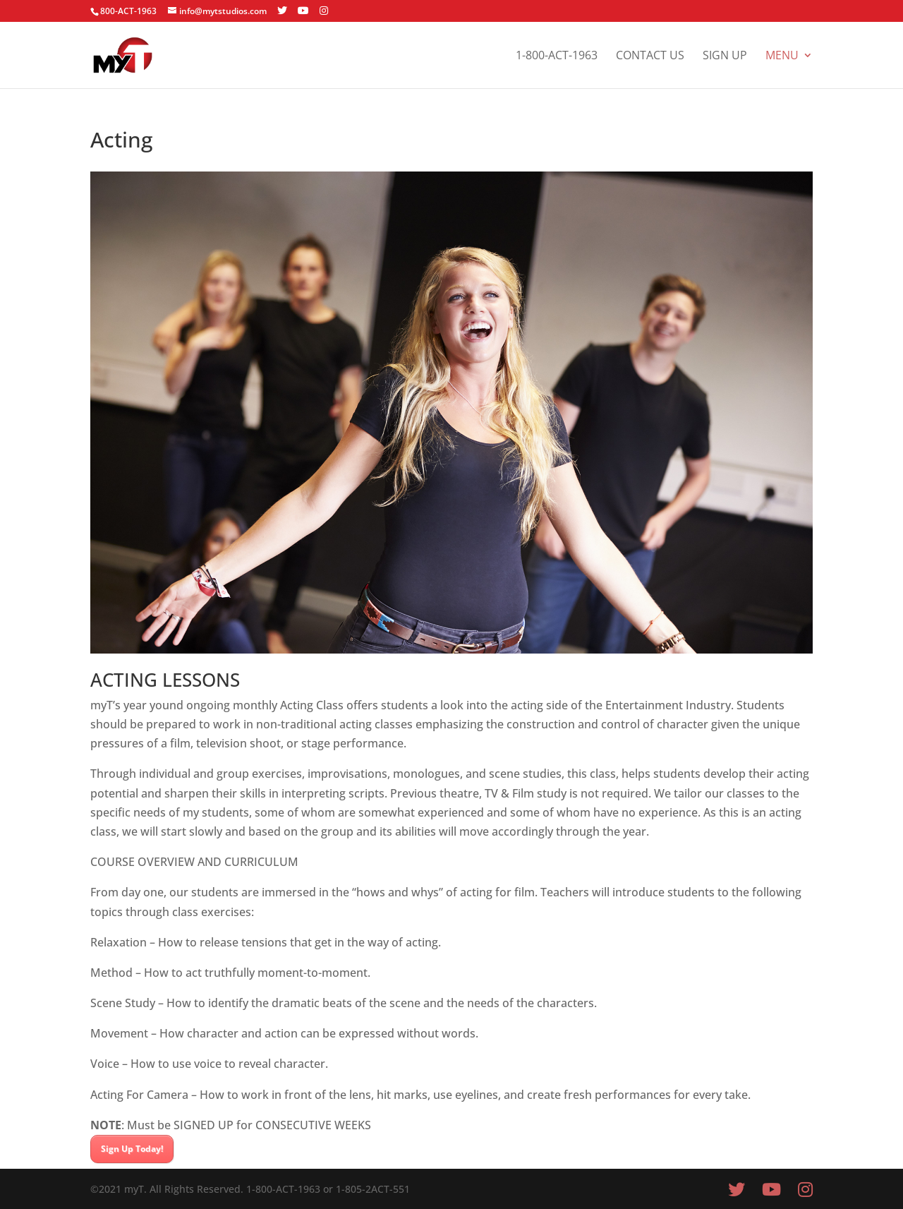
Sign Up (725, 56)
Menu (782, 56)
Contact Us (650, 56)
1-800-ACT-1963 (557, 56)
